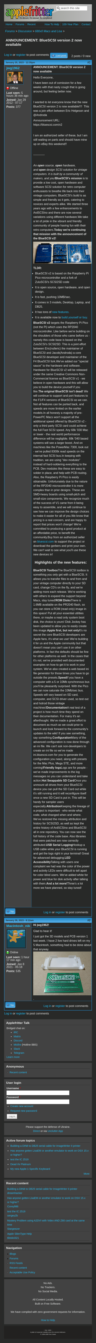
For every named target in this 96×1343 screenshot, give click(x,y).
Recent (31, 24)
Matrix (17, 1036)
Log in (8, 54)
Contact (86, 24)
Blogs (13, 1253)
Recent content (18, 1072)
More (87, 1173)
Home (9, 24)
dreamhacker (14, 1193)
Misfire (17, 1044)
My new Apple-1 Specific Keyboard (30, 1168)
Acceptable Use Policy (22, 1272)
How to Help (48, 1320)
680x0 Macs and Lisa (48, 31)
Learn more (13, 1057)
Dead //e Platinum (20, 1164)
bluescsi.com (45, 541)
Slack (17, 1048)
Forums (20, 24)
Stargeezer (13, 1228)
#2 (89, 920)
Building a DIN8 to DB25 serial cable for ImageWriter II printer (45, 1145)
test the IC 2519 (19, 1159)
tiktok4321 (13, 1237)
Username (13, 1088)
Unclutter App (55, 1131)
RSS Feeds (16, 1263)
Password (13, 1097)
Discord (18, 1040)
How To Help (52, 24)
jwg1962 (13, 68)
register (21, 54)
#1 (89, 62)
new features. (60, 312)
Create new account (21, 1106)
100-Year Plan (70, 24)
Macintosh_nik (18, 926)
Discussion (25, 31)
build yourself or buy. (75, 317)
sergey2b (12, 1215)
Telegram (19, 1052)
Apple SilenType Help (19, 1233)
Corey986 (12, 1206)
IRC (16, 1032)
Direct (36, 1131)
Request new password (23, 1110)
